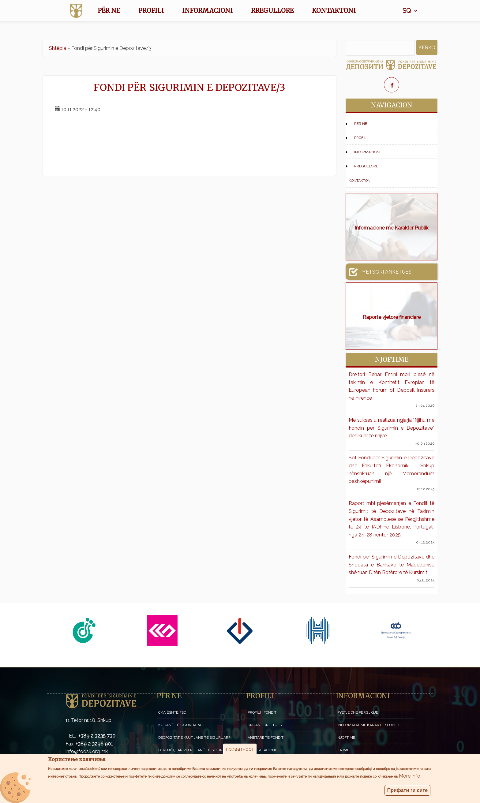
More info (409, 776)
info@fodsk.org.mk (87, 751)
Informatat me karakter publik (368, 725)
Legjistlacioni (262, 750)
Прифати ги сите (407, 790)
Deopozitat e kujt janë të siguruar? (194, 737)
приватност (240, 749)
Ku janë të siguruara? (180, 725)
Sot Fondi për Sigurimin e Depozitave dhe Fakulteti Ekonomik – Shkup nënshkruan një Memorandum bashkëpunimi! (391, 469)
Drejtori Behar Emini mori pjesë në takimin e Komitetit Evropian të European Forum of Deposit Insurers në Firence (391, 386)
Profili (151, 10)
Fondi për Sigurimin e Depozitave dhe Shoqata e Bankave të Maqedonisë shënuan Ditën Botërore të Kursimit (391, 564)
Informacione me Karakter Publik (391, 228)
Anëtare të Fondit (265, 737)
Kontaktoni (334, 10)
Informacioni (207, 10)
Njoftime (346, 737)
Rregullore (272, 10)
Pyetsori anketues (380, 271)
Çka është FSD (172, 712)
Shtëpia (57, 48)
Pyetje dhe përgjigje (357, 712)
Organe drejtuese (266, 725)
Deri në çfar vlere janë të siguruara (195, 750)
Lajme (343, 750)
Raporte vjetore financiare (392, 317)
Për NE (109, 10)
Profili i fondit (262, 712)
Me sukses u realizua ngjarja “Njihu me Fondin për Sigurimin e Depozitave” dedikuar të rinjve (391, 428)
